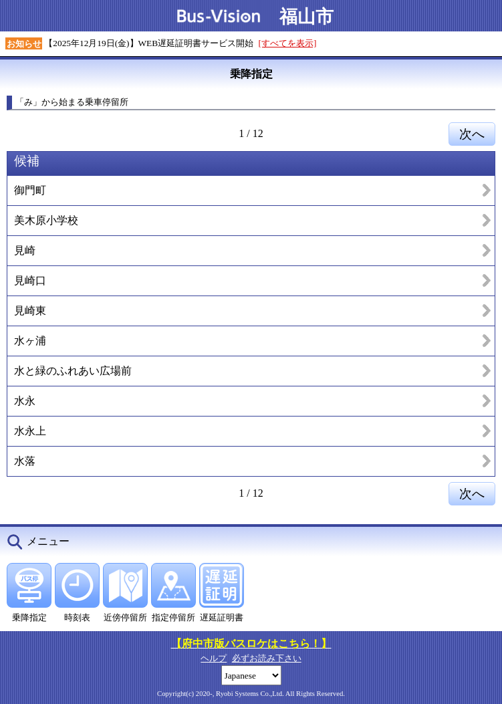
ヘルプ (214, 658)
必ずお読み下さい (266, 658)
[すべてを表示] (288, 43)
